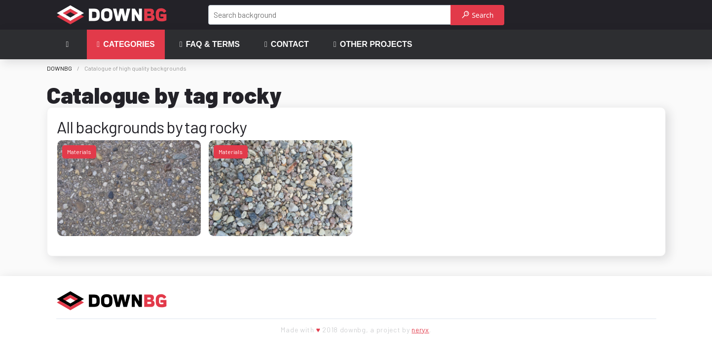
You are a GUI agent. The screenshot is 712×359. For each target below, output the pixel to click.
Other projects (373, 44)
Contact (286, 44)
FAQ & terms (210, 44)
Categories (125, 44)
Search (478, 15)
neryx (420, 329)
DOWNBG (59, 68)
